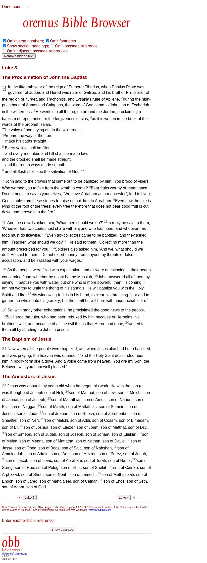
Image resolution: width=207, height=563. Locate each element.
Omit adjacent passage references (37, 51)
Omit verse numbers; (25, 41)
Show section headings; (28, 46)
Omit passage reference (76, 46)
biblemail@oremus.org (15, 553)
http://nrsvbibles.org (100, 510)
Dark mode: (12, 6)
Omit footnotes (63, 41)
